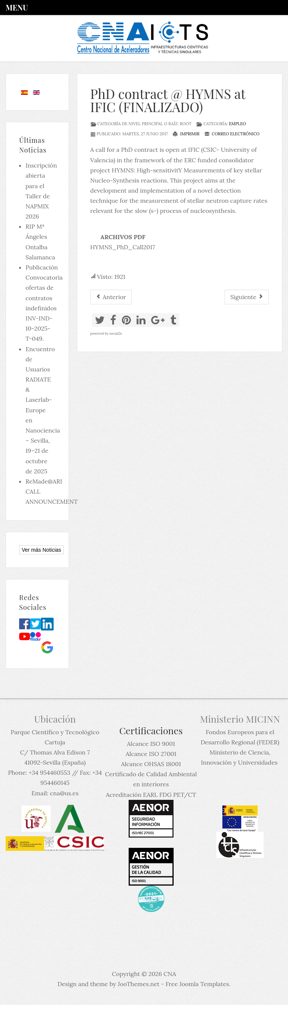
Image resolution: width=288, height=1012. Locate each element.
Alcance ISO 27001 (151, 754)
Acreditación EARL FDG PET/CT (151, 794)
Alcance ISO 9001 (151, 743)
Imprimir (186, 133)
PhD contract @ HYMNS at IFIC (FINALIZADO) (167, 100)
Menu (17, 7)
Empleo (237, 123)
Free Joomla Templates (197, 984)
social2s (116, 333)
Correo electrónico (232, 133)
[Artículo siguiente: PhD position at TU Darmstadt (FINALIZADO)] (247, 297)
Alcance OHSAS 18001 (151, 764)
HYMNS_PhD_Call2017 (122, 247)
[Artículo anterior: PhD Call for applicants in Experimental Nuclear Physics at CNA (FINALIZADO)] (111, 297)
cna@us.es (64, 793)
